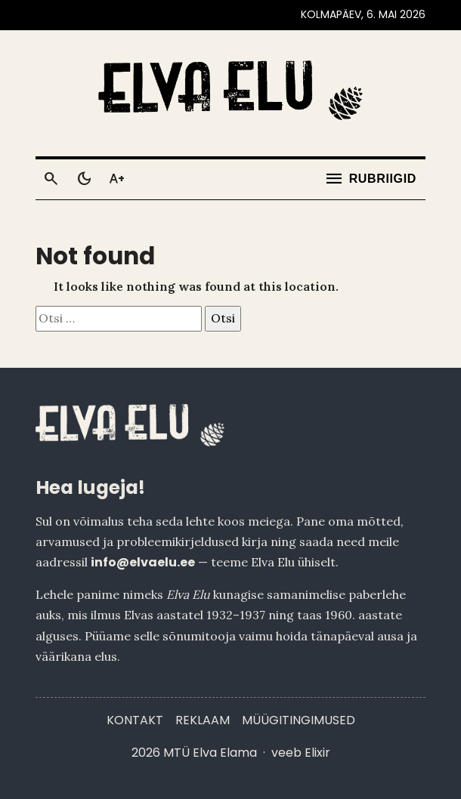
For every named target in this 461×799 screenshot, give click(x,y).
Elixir (317, 752)
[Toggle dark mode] (84, 179)
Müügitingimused (298, 720)
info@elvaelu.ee (143, 562)
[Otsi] (51, 179)
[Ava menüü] (370, 179)
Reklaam (202, 720)
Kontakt (135, 720)
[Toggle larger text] (117, 179)
